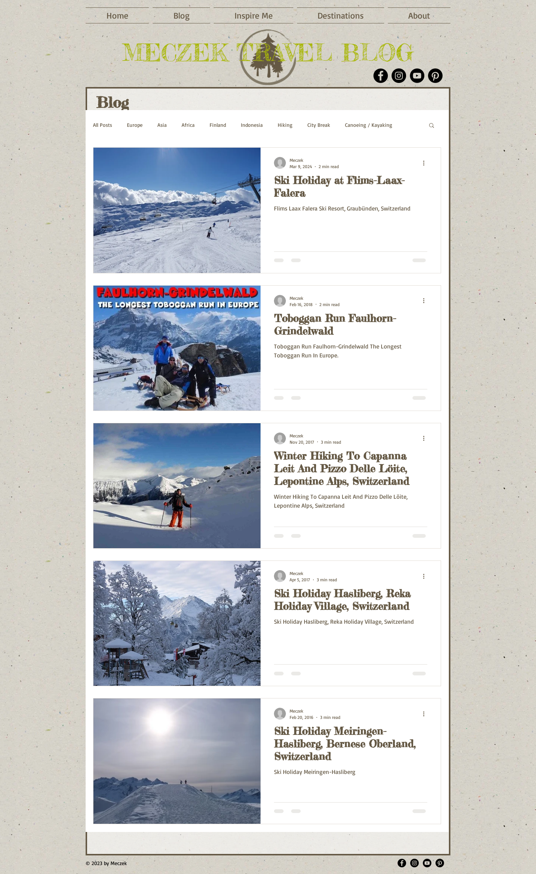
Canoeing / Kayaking (368, 125)
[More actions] (426, 162)
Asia (162, 125)
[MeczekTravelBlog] (402, 863)
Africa (188, 125)
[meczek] (440, 863)
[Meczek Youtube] (427, 863)
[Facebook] (380, 75)
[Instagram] (399, 75)
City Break (318, 125)
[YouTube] (417, 75)
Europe (135, 125)
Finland (218, 125)
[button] (253, 15)
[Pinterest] (435, 75)
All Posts (102, 125)
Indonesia (252, 125)
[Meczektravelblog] (414, 863)
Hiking (285, 125)
